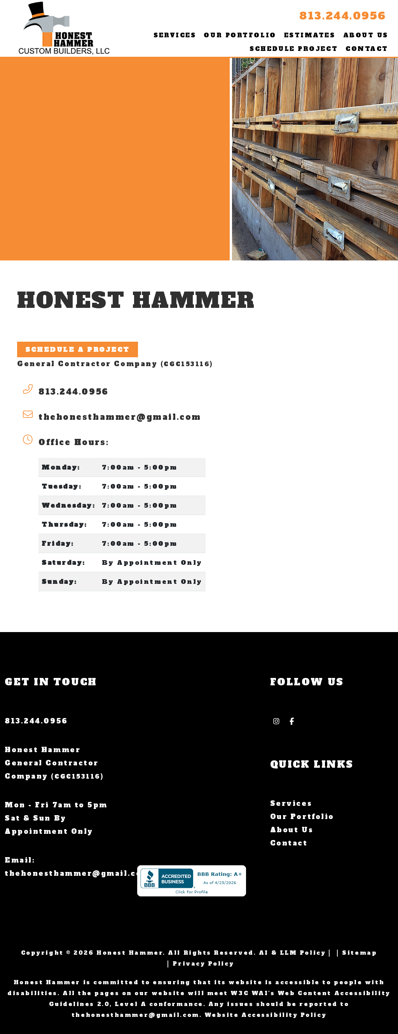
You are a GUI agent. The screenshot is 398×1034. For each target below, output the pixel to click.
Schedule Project (294, 49)
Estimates (309, 35)
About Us (365, 35)
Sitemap (359, 953)
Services (175, 35)
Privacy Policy (203, 964)
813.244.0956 (342, 16)
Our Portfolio (240, 35)
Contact (367, 49)
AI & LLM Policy (292, 953)
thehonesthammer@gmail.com (119, 417)
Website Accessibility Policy (265, 1015)
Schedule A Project (77, 349)
